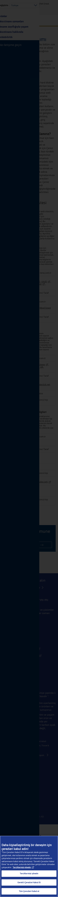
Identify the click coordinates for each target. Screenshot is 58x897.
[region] (29, 866)
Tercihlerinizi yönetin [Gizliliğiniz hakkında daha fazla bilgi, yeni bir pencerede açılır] (23, 867)
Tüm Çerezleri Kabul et (29, 891)
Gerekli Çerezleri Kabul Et (29, 882)
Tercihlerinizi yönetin (29, 873)
